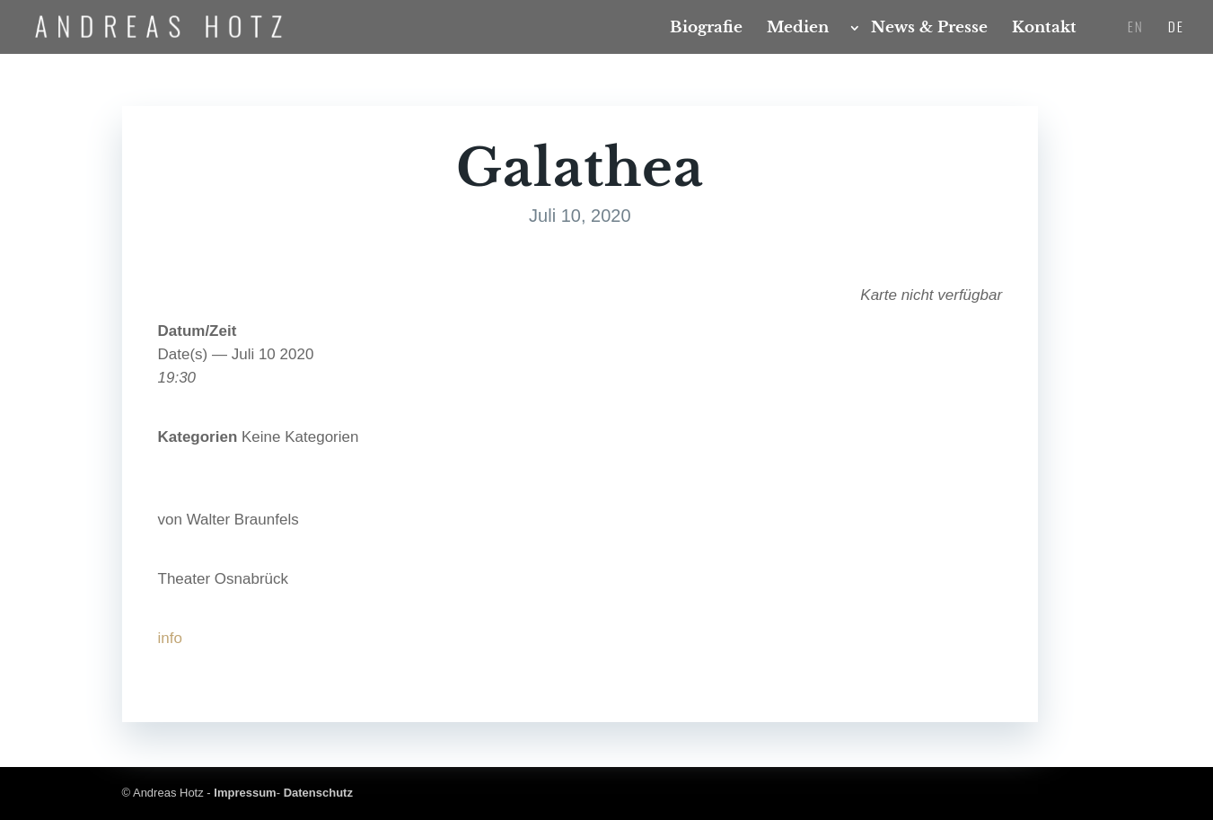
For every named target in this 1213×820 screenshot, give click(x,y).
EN (1136, 28)
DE (1176, 28)
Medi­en (798, 29)
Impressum (245, 792)
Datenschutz (318, 792)
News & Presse (929, 29)
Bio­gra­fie (706, 29)
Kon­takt (1044, 29)
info (170, 638)
